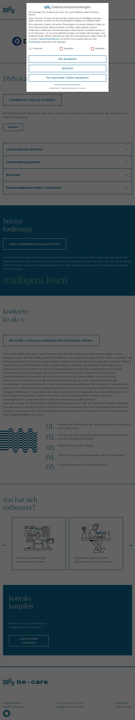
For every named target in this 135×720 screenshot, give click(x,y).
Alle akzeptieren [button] (67, 58)
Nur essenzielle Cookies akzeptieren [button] (67, 77)
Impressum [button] (82, 88)
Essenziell (35, 48)
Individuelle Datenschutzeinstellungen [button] (67, 84)
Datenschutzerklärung (49, 38)
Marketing (97, 48)
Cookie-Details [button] (54, 88)
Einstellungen (35, 41)
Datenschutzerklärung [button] (69, 88)
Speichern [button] (67, 68)
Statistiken (67, 48)
